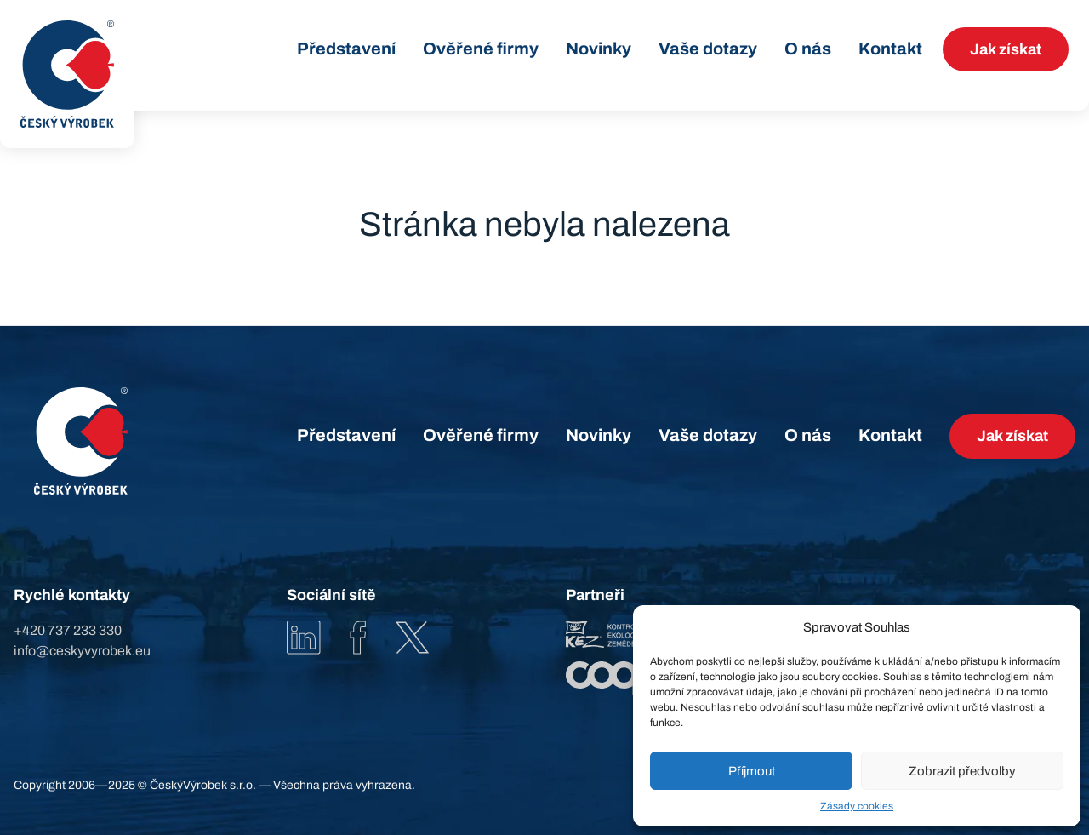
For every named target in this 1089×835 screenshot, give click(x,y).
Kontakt (890, 48)
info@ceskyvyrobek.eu (82, 650)
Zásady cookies (856, 806)
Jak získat (1005, 49)
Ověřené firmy (481, 48)
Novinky (598, 48)
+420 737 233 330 (68, 630)
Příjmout (751, 771)
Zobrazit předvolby (962, 771)
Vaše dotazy (708, 48)
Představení (346, 48)
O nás (807, 48)
